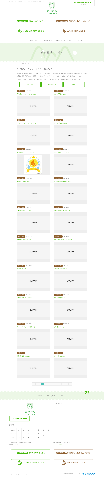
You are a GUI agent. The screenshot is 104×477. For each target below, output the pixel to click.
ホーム (24, 40)
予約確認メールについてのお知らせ (26, 94)
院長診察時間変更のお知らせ (62, 210)
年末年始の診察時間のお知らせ (62, 181)
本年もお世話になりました (61, 123)
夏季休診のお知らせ (59, 298)
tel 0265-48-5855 (82, 2)
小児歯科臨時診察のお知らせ (24, 298)
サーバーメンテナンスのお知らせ (63, 239)
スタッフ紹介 (68, 40)
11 (67, 384)
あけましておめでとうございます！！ (27, 123)
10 (63, 384)
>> (70, 384)
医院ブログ (30, 84)
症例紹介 (74, 84)
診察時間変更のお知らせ (23, 181)
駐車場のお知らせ (59, 327)
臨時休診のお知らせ (22, 268)
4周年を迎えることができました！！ (27, 152)
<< (33, 384)
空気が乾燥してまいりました (62, 152)
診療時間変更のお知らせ (60, 94)
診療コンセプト (35, 40)
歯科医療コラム (52, 84)
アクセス (79, 40)
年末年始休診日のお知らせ (24, 210)
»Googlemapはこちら (58, 444)
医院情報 (57, 40)
